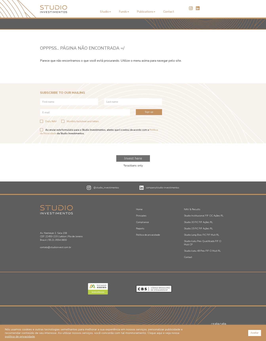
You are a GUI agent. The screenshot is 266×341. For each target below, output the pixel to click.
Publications (146, 12)
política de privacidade (20, 336)
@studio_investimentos (103, 188)
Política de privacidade (148, 234)
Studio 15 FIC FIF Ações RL (198, 228)
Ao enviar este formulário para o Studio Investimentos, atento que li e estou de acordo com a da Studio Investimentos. (99, 131)
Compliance (142, 222)
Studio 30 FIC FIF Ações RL (198, 222)
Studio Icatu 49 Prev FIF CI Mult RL (202, 250)
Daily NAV (48, 121)
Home (139, 209)
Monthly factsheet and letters (80, 121)
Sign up (149, 111)
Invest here (133, 158)
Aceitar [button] (255, 333)
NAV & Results (192, 209)
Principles (141, 215)
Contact (168, 12)
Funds (124, 12)
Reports (140, 228)
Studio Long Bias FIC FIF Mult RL (201, 234)
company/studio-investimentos (159, 188)
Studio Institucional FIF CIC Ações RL (203, 215)
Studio (105, 12)
